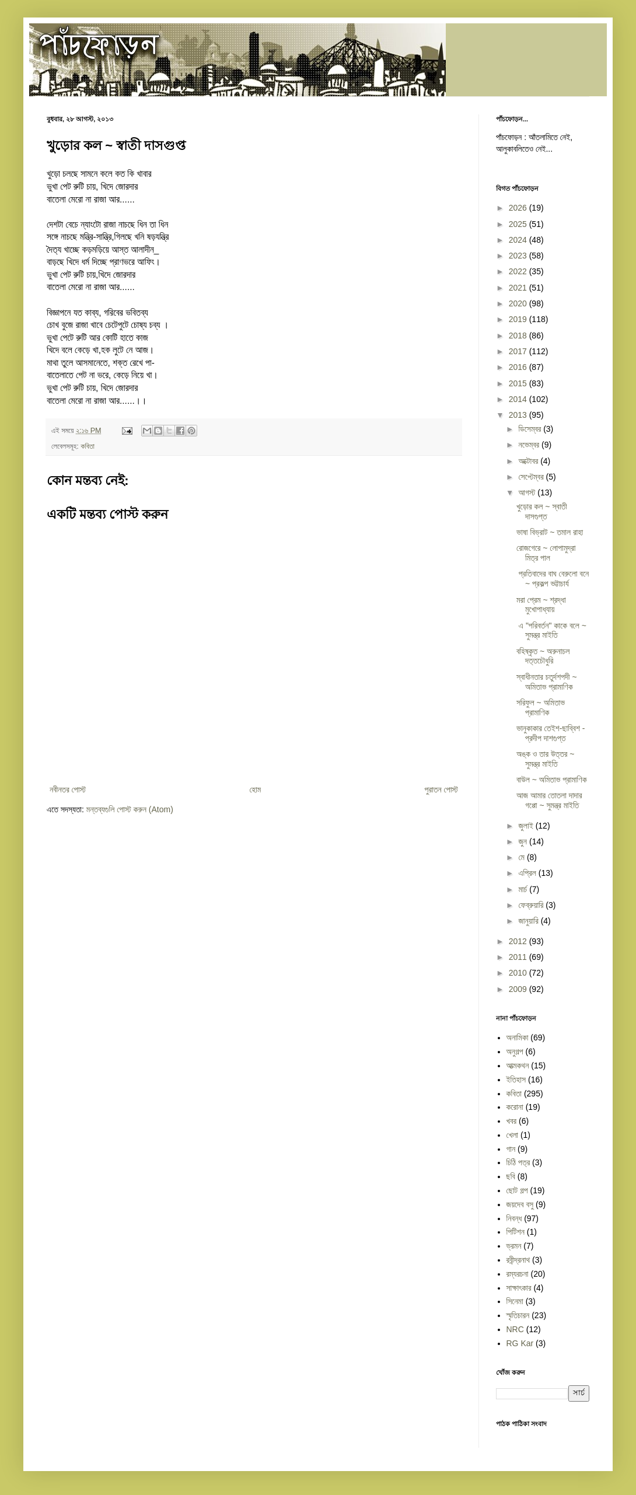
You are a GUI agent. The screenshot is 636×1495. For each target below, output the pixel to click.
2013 (519, 415)
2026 (519, 207)
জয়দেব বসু (520, 1204)
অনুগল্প (514, 1051)
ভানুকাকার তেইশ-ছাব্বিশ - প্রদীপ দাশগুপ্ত (550, 733)
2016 (519, 367)
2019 (519, 319)
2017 (519, 351)
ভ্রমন (514, 1246)
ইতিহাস (516, 1079)
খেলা (512, 1135)
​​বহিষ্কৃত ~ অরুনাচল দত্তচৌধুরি (542, 656)
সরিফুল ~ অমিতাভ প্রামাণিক (540, 707)
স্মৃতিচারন (518, 1315)
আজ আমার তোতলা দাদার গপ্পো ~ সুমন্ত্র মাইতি (549, 800)
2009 (519, 989)
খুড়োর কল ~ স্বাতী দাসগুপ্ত (541, 511)
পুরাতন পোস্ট (441, 789)
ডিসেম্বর (530, 429)
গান (511, 1149)
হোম (255, 789)
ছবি (510, 1176)
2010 (519, 972)
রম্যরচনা (517, 1274)
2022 (519, 271)
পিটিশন (515, 1231)
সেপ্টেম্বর (532, 476)
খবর (511, 1121)
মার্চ (523, 889)
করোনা (514, 1107)
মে (522, 857)
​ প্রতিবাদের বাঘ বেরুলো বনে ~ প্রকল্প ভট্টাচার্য (552, 578)
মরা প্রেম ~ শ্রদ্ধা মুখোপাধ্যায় (541, 604)
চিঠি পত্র (518, 1162)
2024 (519, 239)
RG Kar (520, 1343)
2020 (519, 303)
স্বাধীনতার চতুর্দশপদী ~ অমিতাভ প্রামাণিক (546, 681)
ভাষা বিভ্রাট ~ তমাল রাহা (549, 532)
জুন (523, 841)
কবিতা (88, 446)
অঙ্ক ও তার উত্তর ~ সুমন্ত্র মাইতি (545, 759)
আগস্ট (527, 492)
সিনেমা (514, 1301)
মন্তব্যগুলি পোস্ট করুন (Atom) (129, 809)
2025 (519, 224)
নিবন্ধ (514, 1218)
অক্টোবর (529, 461)
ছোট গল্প (517, 1190)
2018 (519, 335)
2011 (519, 957)
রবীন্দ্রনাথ (518, 1260)
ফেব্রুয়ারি (532, 905)
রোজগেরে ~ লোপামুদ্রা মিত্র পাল (545, 553)
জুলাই (526, 825)
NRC (515, 1329)
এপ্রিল (528, 873)
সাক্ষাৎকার (519, 1288)
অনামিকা (517, 1037)
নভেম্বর (529, 444)
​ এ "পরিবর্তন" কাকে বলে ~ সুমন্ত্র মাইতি (551, 630)
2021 (519, 287)
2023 (519, 255)
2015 (519, 383)
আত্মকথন (517, 1065)
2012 (519, 941)
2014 (519, 399)
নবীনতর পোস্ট (68, 789)
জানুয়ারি (529, 920)
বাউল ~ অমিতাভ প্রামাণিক (551, 779)
